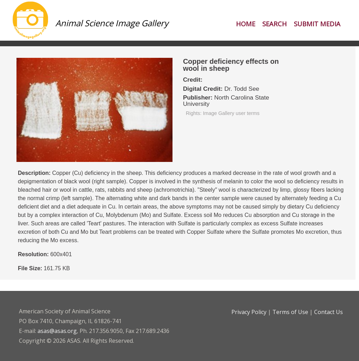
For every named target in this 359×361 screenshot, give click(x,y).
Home (245, 23)
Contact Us (328, 312)
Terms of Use (290, 312)
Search (274, 23)
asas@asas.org (57, 331)
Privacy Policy (248, 312)
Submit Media (317, 23)
